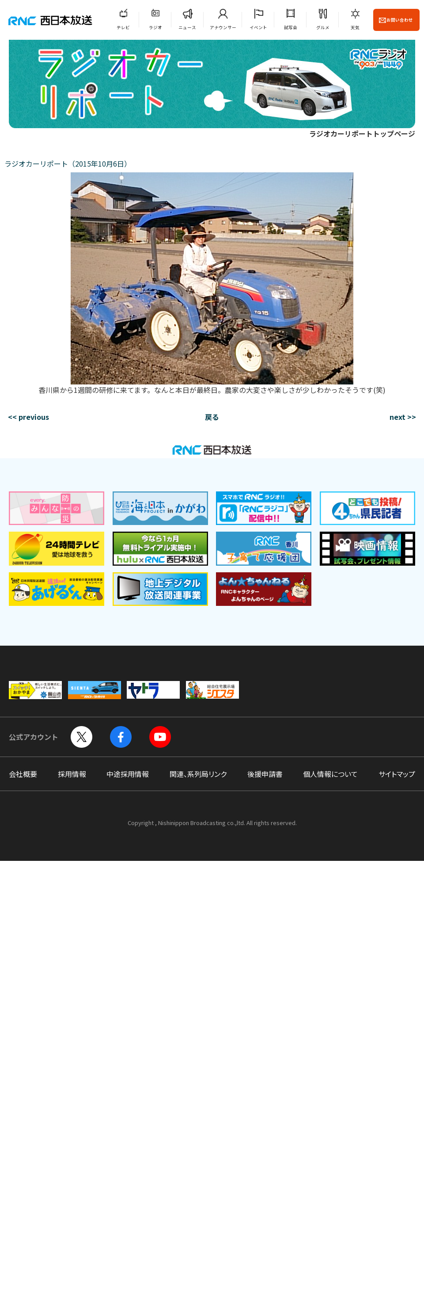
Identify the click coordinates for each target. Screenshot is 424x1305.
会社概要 (23, 774)
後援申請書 (265, 774)
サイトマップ (397, 774)
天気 (355, 27)
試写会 (290, 27)
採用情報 (72, 774)
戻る (212, 416)
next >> (403, 416)
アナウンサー (223, 27)
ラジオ (155, 27)
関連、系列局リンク (198, 774)
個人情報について (330, 774)
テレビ (123, 27)
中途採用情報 (127, 774)
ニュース (187, 27)
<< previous (28, 416)
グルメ (322, 27)
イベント (258, 27)
